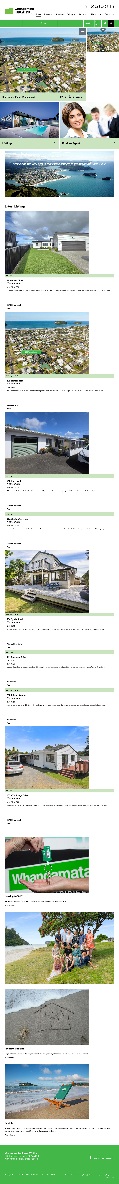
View (9, 823)
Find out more (10, 1135)
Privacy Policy (83, 1175)
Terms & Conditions (71, 1175)
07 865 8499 (99, 6)
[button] (48, 14)
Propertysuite (110, 1175)
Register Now (9, 1058)
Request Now (9, 906)
